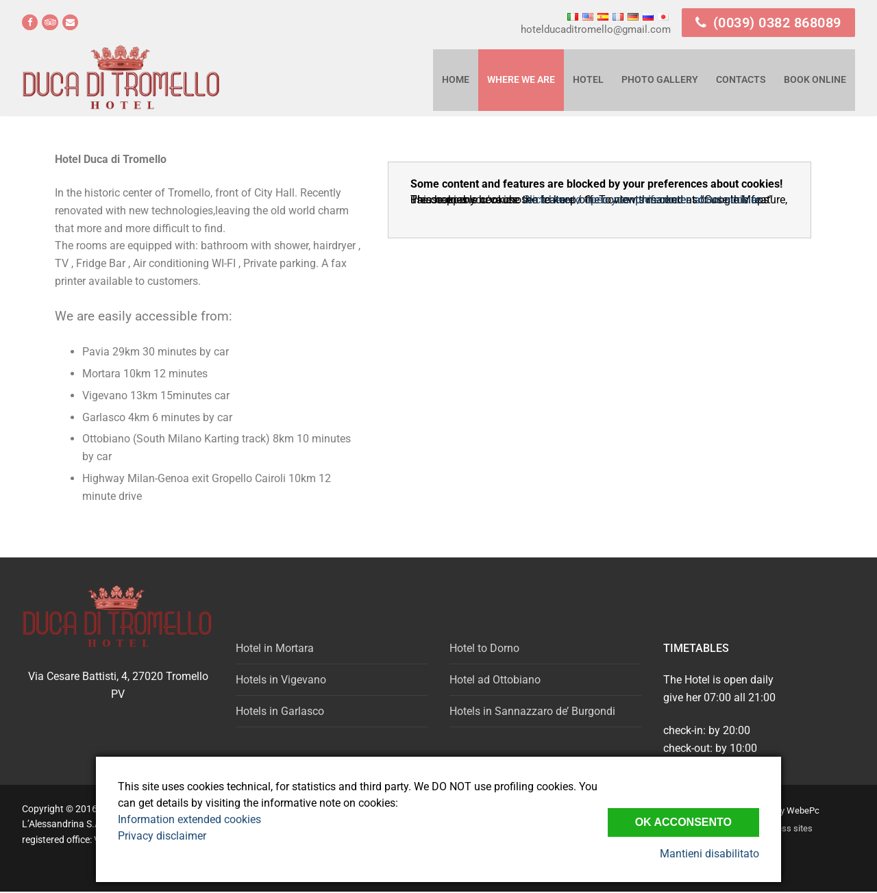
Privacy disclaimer (162, 835)
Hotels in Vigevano (281, 679)
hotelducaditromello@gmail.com (596, 29)
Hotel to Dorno (484, 648)
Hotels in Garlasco (280, 711)
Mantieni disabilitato (709, 853)
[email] (70, 22)
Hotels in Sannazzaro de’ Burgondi (532, 711)
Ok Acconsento (683, 822)
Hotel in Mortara (275, 648)
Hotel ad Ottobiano (495, 679)
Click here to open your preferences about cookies (642, 199)
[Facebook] (30, 22)
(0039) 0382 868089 (768, 22)
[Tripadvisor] (50, 22)
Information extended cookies (189, 819)
